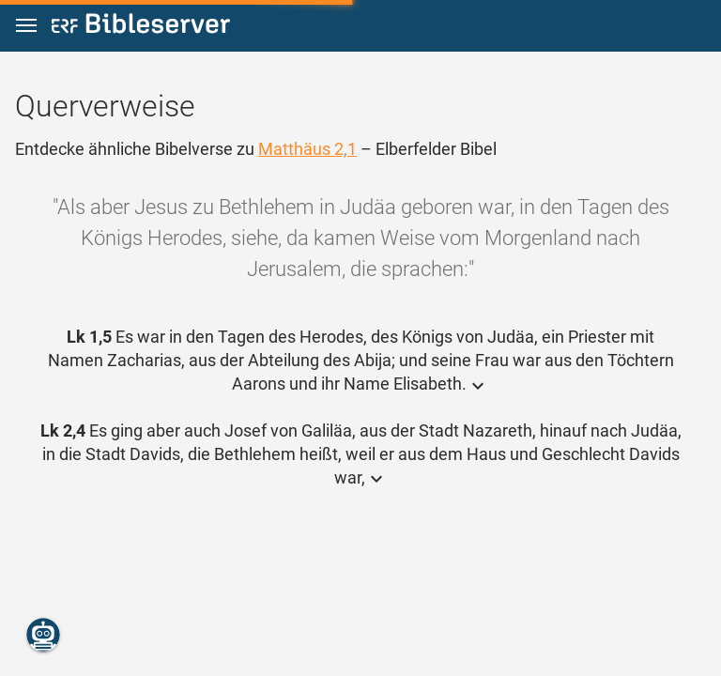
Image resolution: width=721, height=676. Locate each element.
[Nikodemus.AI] (43, 635)
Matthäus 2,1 (307, 149)
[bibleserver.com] (141, 27)
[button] (26, 26)
